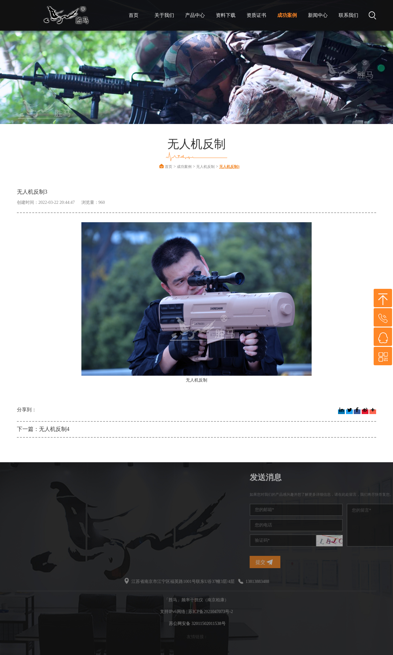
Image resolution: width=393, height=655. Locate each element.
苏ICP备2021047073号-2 (210, 611)
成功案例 (287, 15)
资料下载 (225, 15)
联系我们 (348, 15)
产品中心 (195, 15)
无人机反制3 (229, 167)
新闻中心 (318, 15)
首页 (133, 15)
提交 (322, 562)
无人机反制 (205, 167)
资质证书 (256, 15)
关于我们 (164, 15)
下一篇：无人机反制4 (43, 429)
